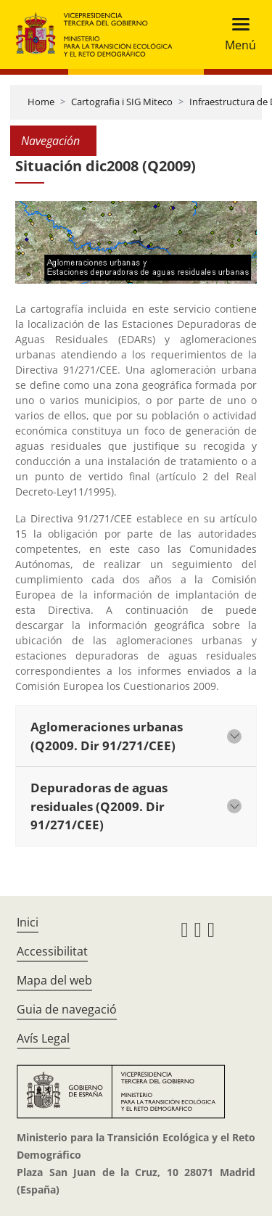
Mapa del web (54, 980)
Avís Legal (43, 1038)
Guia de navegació (67, 1009)
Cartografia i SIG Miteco (122, 101)
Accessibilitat (52, 951)
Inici (27, 922)
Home (41, 101)
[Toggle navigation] (236, 34)
